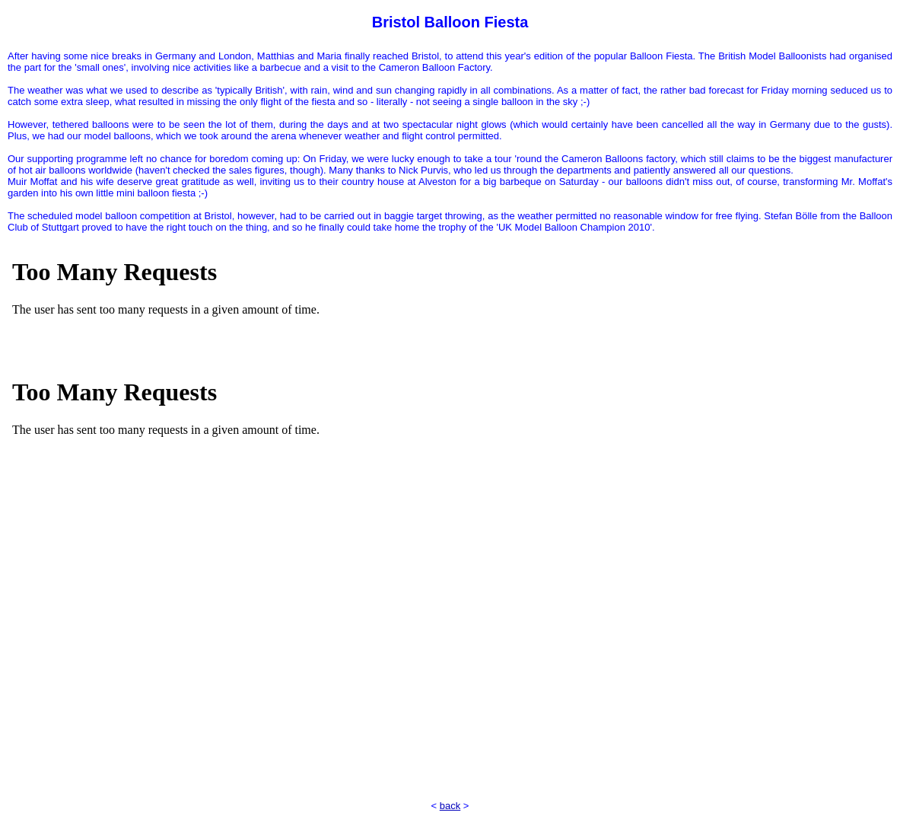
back (450, 805)
